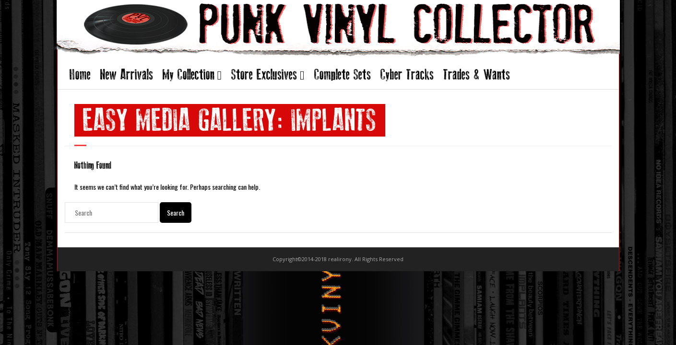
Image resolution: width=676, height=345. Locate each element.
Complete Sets (342, 74)
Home (80, 74)
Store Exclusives (264, 74)
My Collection (188, 74)
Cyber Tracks (407, 74)
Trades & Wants (476, 74)
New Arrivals (126, 74)
